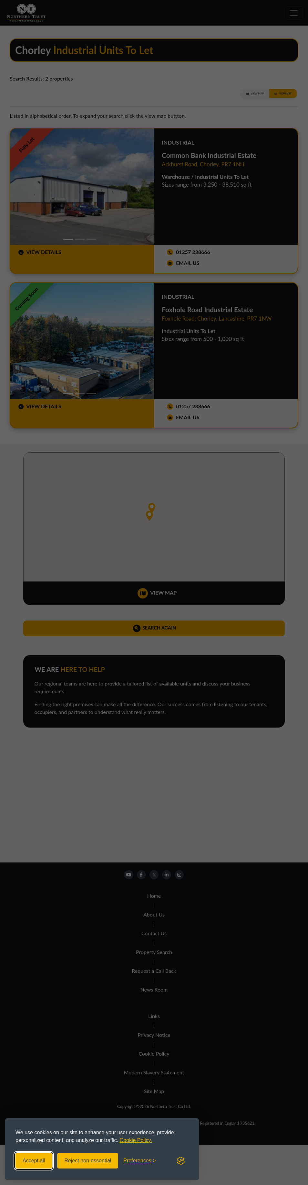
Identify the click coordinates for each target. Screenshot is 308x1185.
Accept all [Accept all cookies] (34, 1160)
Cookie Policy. (136, 1140)
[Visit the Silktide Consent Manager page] (181, 1161)
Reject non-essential (87, 1160)
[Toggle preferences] (139, 1160)
